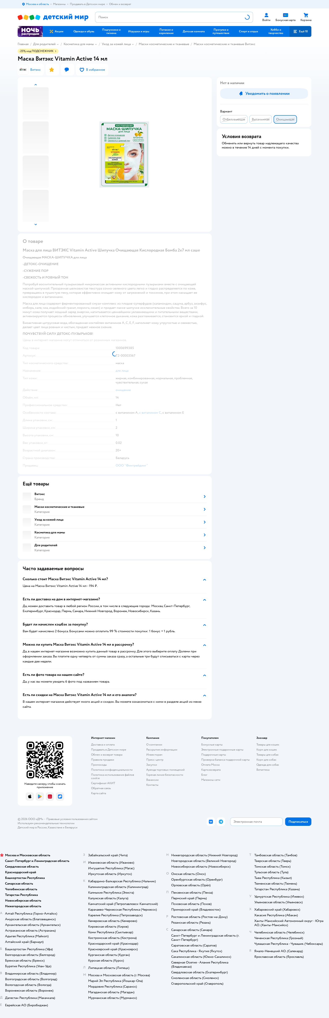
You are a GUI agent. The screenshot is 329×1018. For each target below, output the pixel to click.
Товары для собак (267, 754)
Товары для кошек (267, 744)
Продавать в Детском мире (108, 749)
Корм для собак (266, 759)
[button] (300, 31)
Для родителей (44, 44)
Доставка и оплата (103, 744)
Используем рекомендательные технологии (46, 823)
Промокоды (99, 764)
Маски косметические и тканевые (164, 44)
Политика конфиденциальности (112, 770)
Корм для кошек (266, 749)
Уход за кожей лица (116, 44)
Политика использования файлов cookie (112, 776)
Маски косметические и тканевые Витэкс (224, 44)
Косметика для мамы (79, 44)
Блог (204, 775)
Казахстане (55, 827)
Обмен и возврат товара (106, 754)
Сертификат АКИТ (103, 783)
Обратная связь (101, 788)
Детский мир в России (32, 827)
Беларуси (71, 827)
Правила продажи (102, 759)
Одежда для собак (267, 764)
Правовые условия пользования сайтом (72, 819)
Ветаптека (262, 770)
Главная (23, 44)
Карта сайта (98, 793)
